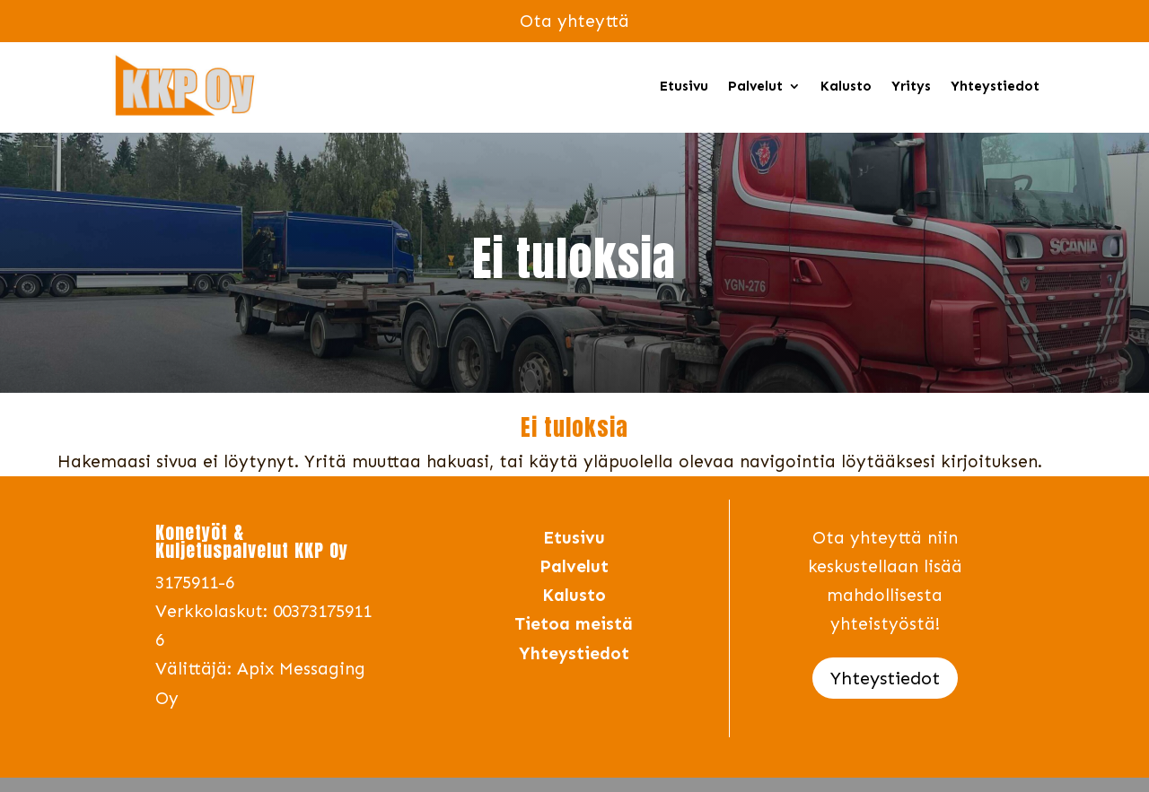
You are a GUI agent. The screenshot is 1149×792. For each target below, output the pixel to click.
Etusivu (684, 86)
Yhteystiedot (995, 86)
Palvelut (755, 86)
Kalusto (846, 86)
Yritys (911, 86)
